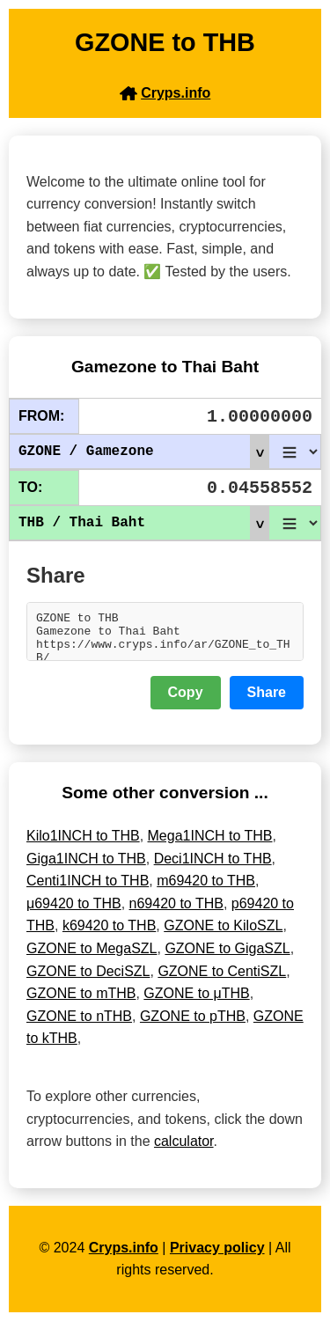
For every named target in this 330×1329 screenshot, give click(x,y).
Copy (185, 700)
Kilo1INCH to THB (83, 843)
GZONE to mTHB (81, 1001)
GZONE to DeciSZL (88, 979)
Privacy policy (217, 1255)
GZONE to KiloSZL (223, 933)
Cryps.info (123, 1255)
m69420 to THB (206, 888)
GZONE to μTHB (196, 1001)
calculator (184, 1149)
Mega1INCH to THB (210, 843)
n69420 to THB (176, 911)
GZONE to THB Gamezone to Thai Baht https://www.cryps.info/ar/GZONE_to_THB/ (165, 635)
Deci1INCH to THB (213, 866)
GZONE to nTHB (79, 1024)
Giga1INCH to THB (86, 866)
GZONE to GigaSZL (227, 956)
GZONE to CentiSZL (222, 979)
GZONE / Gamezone (143, 451)
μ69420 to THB (73, 911)
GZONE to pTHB (193, 1024)
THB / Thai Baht (143, 523)
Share (266, 700)
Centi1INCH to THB (87, 888)
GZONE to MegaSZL (92, 956)
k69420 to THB (109, 933)
